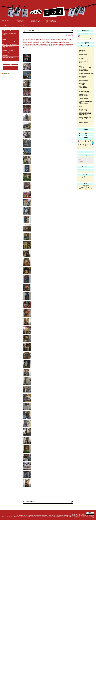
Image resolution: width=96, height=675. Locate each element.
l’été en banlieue (82, 97)
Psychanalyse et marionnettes (20, 20)
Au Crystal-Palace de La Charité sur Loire (85, 48)
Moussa (80, 106)
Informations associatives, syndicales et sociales (8, 47)
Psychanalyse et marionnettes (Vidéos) (9, 34)
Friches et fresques (82, 86)
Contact (86, 2)
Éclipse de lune (81, 72)
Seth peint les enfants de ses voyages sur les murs (86, 119)
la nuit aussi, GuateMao (83, 98)
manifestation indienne (83, 103)
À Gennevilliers (81, 51)
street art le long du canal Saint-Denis (86, 121)
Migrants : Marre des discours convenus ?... (36, 20)
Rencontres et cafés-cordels (8, 42)
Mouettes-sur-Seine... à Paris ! (84, 105)
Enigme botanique (82, 76)
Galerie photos (15, 26)
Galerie (10, 66)
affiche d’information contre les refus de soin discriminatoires (86, 57)
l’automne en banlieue (83, 94)
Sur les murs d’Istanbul (83, 122)
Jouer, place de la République (84, 92)
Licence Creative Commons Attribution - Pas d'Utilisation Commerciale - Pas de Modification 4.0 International (69, 515)
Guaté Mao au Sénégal (83, 87)
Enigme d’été (81, 79)
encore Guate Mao (82, 74)
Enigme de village (82, 82)
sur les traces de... (82, 124)
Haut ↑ (92, 517)
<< (79, 133)
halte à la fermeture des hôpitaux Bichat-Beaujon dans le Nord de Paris (86, 90)
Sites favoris (5, 55)
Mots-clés (10, 69)
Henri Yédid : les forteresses (84, 91)
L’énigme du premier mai (83, 95)
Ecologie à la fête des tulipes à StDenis (86, 73)
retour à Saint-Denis (82, 116)
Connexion (91, 2)
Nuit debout (81, 108)
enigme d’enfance (82, 77)
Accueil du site (5, 26)
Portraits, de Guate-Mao (83, 110)
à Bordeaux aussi (82, 50)
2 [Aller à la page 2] (92, 125)
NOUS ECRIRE (5, 20)
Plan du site (81, 2)
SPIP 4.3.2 (11, 516)
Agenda (10, 64)
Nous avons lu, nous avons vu (9, 57)
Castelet (80, 66)
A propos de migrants (83, 54)
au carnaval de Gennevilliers (84, 59)
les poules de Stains (82, 99)
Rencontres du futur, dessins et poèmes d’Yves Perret (85, 114)
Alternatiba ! (81, 58)
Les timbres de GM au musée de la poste (85, 102)
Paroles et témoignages (7, 50)
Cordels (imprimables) (7, 31)
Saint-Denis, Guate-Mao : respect (85, 117)
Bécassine (81, 62)
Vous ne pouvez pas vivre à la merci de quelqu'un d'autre (50, 21)
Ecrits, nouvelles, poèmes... (8, 52)
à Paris (80, 53)
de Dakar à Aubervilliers (83, 70)
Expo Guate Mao (24, 26)
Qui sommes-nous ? (7, 60)
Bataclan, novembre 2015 (84, 61)
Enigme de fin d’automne (83, 80)
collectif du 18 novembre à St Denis (85, 67)
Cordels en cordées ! (83, 69)
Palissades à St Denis (83, 109)
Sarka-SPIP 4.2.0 (18, 516)
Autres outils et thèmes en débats (10, 44)
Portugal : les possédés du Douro (85, 112)
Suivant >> (51, 490)
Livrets (3, 37)
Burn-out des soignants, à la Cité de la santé (86, 65)
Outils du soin (70, 35)
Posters (4, 39)
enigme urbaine (82, 83)
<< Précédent (45, 490)
